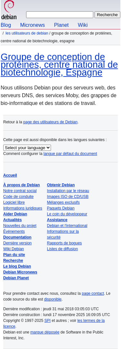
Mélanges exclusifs (63, 202)
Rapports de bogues (64, 243)
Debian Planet (16, 278)
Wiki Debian (13, 249)
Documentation (17, 237)
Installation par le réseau (68, 191)
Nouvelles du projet (19, 225)
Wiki (82, 25)
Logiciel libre (14, 202)
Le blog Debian (17, 266)
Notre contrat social (19, 191)
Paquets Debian (61, 208)
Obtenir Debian (61, 185)
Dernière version (17, 243)
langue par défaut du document (70, 153)
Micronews (32, 25)
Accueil (10, 175)
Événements (14, 231)
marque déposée (44, 332)
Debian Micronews (20, 272)
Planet (61, 25)
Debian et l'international (67, 225)
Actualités (12, 220)
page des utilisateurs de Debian (50, 122)
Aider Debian (15, 214)
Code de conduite (18, 196)
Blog (6, 25)
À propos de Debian (21, 185)
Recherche (13, 260)
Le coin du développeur (67, 214)
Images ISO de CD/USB (68, 196)
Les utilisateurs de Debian (26, 33)
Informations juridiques (22, 208)
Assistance (57, 220)
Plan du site (14, 254)
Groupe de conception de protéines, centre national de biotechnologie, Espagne (59, 64)
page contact (93, 293)
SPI (48, 320)
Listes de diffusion (62, 249)
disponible (53, 299)
